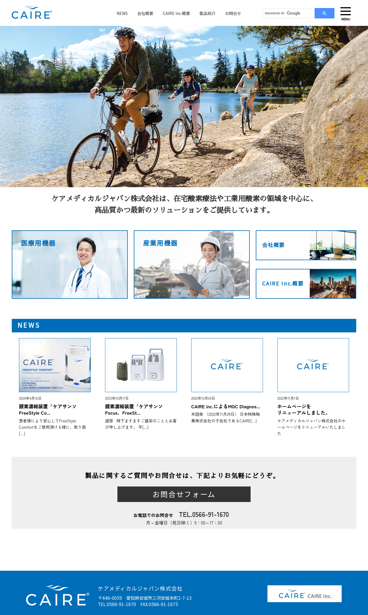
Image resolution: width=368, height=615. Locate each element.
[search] (286, 13)
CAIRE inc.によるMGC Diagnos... (225, 406)
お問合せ (233, 13)
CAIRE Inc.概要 (176, 13)
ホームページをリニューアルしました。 (303, 409)
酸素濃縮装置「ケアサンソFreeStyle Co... (48, 409)
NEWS (122, 13)
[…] (22, 433)
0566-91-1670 (210, 514)
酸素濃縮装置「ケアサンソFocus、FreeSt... (134, 409)
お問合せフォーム (183, 494)
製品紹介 (208, 13)
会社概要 (145, 13)
